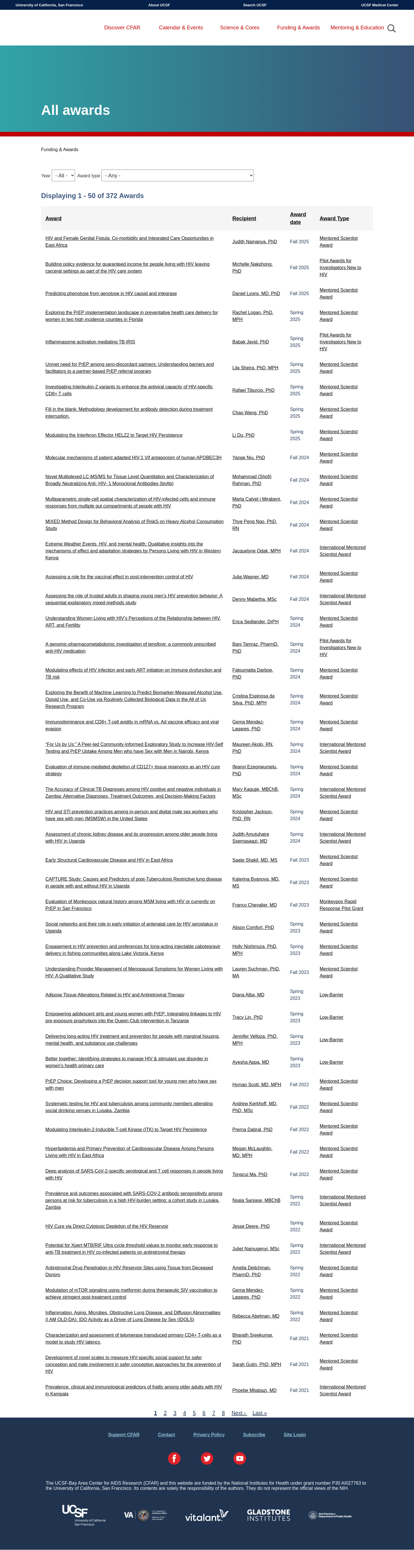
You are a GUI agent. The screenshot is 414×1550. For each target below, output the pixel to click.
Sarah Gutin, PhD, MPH (256, 1364)
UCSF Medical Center (379, 5)
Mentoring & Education (357, 27)
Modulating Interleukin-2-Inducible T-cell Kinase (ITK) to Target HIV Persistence (126, 1129)
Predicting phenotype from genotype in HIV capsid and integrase (111, 293)
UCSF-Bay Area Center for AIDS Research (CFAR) (45, 28)
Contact (166, 1434)
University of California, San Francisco (49, 5)
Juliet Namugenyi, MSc (255, 1248)
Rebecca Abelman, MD (255, 1316)
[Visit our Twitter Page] (207, 1459)
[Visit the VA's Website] (145, 1519)
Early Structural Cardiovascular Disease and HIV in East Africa (109, 860)
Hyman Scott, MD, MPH (256, 1084)
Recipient (244, 218)
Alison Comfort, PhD (253, 927)
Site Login (295, 1434)
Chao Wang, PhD (250, 412)
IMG (392, 29)
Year (45, 175)
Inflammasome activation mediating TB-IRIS (90, 341)
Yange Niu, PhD (248, 457)
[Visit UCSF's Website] (84, 1523)
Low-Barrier (332, 994)
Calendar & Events (181, 27)
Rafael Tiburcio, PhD (253, 390)
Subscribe (254, 1434)
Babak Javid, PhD (250, 341)
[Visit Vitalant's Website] (207, 1519)
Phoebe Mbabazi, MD (254, 1390)
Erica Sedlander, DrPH (255, 621)
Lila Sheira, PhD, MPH (255, 367)
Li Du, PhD (243, 435)
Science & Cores (240, 27)
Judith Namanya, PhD (254, 241)
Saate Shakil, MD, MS (254, 860)
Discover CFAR (122, 27)
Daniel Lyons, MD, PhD (256, 293)
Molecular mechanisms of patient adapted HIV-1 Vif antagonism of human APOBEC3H (133, 457)
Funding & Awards (298, 27)
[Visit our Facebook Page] (174, 1459)
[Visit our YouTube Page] (240, 1459)
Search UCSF (255, 5)
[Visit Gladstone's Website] (268, 1519)
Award (53, 218)
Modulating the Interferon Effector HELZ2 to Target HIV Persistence (114, 435)
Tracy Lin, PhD (247, 1017)
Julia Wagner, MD (250, 576)
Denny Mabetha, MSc (254, 599)
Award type (88, 175)
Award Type (334, 218)
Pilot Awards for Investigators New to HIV (340, 267)
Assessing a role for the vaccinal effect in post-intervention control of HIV (119, 576)
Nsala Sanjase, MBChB (256, 1200)
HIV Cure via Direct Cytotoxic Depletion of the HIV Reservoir (106, 1226)
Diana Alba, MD (248, 994)
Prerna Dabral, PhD (252, 1129)
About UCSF (159, 5)
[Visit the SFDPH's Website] (330, 1517)
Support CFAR (123, 1434)
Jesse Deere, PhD (251, 1226)
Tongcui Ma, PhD (249, 1174)
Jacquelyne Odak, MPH (256, 550)
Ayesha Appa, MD (250, 1062)
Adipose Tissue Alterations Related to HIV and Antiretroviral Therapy (115, 994)
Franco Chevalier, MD (254, 905)
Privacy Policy (209, 1434)
